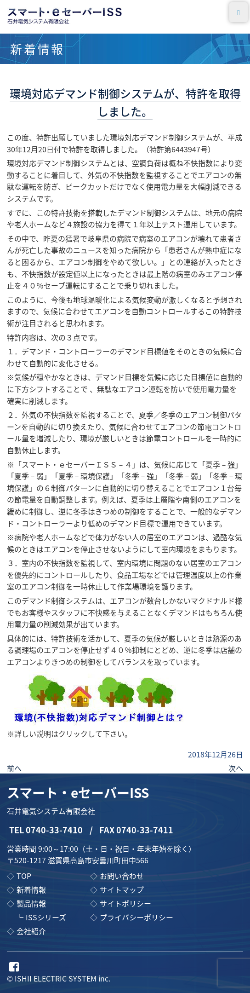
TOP (24, 875)
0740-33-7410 (54, 830)
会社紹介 (31, 930)
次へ (235, 768)
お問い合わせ (122, 875)
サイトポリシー (125, 903)
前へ (14, 768)
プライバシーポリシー (136, 917)
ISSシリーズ (46, 917)
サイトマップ (122, 889)
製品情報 (31, 903)
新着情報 (31, 889)
